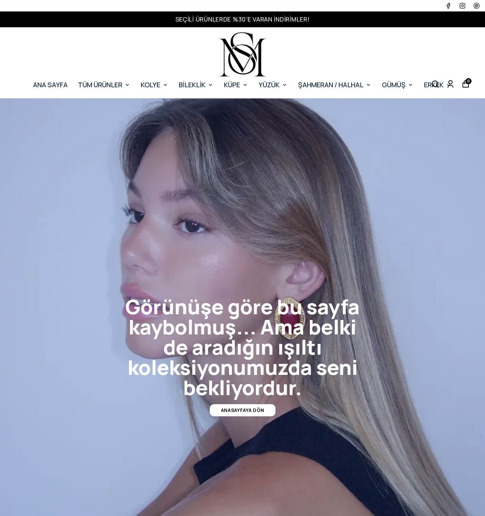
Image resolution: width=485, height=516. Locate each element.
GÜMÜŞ (398, 84)
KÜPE (236, 84)
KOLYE (155, 84)
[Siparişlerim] (450, 84)
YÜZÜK (273, 84)
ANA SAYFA (50, 84)
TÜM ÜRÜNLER (104, 84)
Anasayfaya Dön (242, 410)
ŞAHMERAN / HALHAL (335, 84)
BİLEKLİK (196, 84)
